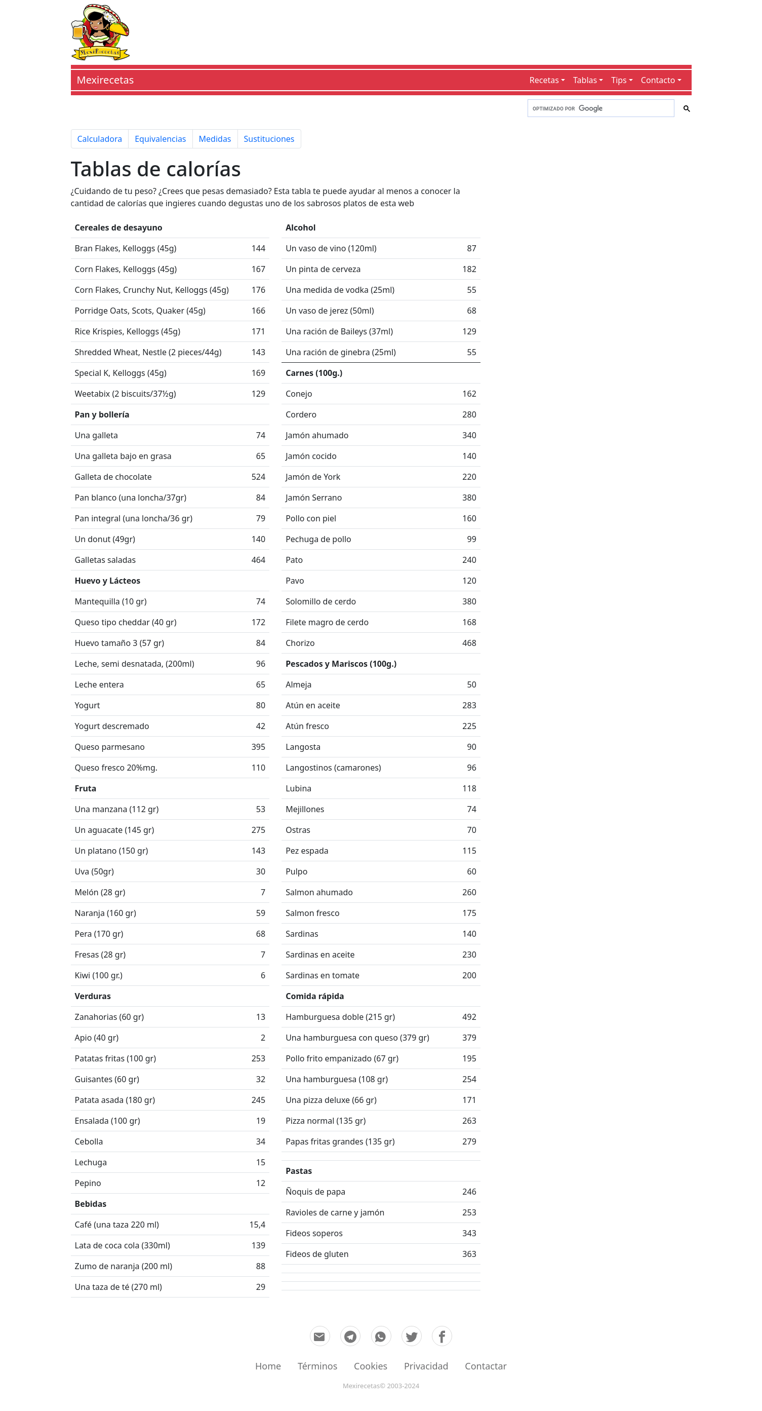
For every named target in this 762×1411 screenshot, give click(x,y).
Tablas (585, 80)
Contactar (486, 1366)
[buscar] (600, 108)
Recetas (544, 80)
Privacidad (426, 1366)
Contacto (658, 80)
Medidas (215, 138)
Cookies (370, 1366)
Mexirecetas (105, 80)
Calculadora (100, 138)
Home (268, 1366)
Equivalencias (160, 138)
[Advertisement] (411, 30)
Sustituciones (269, 138)
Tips (619, 80)
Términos (317, 1366)
